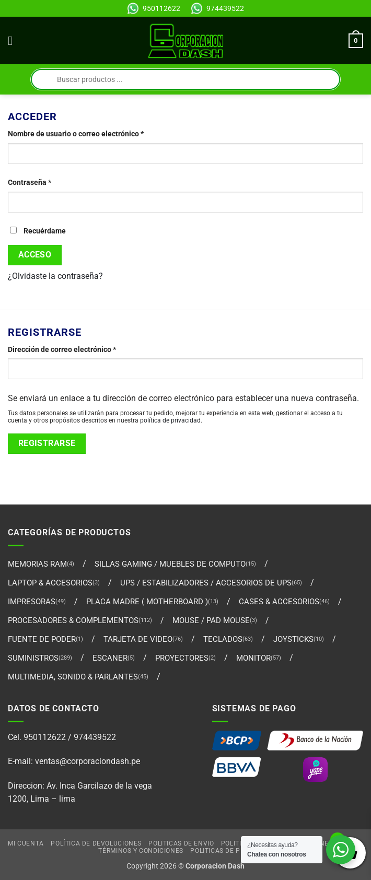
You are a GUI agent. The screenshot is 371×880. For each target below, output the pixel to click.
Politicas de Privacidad (232, 850)
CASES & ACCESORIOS (279, 601)
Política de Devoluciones (96, 843)
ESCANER (109, 658)
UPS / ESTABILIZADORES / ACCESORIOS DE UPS (206, 583)
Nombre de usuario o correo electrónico (94, 133)
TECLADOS (222, 639)
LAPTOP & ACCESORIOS (50, 583)
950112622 (161, 8)
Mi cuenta (26, 843)
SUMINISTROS (33, 658)
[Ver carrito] (356, 40)
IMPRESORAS (31, 601)
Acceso (35, 255)
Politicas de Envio (181, 843)
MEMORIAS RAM (37, 564)
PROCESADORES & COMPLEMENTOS (73, 620)
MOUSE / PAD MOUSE (211, 620)
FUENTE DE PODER (42, 639)
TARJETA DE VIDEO (137, 639)
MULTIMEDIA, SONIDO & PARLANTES (73, 677)
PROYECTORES (181, 658)
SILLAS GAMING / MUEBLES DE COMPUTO (170, 564)
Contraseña (48, 182)
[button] (14, 40)
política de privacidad (170, 420)
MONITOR (253, 658)
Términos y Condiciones (140, 850)
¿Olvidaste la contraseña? (55, 276)
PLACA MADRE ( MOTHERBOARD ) (147, 601)
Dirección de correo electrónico (80, 349)
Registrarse (47, 443)
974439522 (225, 8)
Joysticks (293, 639)
